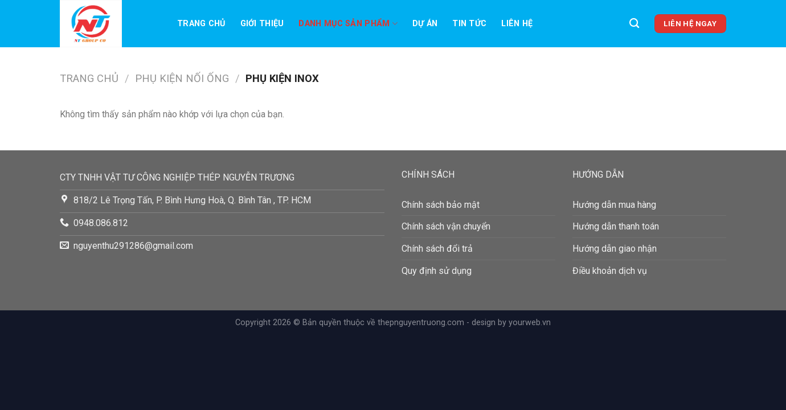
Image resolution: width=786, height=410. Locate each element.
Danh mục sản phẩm (347, 23)
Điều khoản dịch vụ (609, 270)
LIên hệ (517, 23)
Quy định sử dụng (437, 270)
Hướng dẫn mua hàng (614, 204)
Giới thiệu (262, 23)
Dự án (424, 23)
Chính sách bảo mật (441, 204)
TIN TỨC (469, 23)
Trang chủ (201, 23)
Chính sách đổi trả (437, 248)
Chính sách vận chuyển (446, 226)
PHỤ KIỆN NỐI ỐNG (182, 78)
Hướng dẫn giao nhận (614, 248)
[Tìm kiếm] (634, 23)
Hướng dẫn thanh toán (615, 226)
